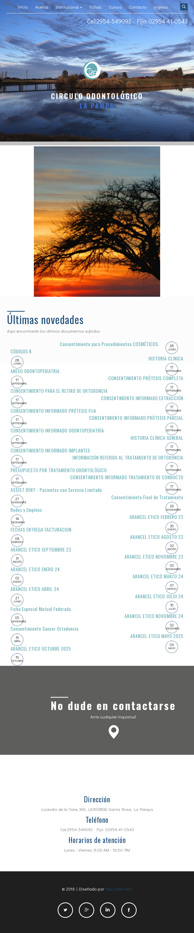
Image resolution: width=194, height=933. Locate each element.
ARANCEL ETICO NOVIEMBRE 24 (153, 615)
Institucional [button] (69, 7)
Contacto (138, 7)
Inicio (23, 7)
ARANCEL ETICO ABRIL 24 (35, 588)
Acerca (41, 7)
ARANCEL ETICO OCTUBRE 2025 (41, 648)
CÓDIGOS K (21, 351)
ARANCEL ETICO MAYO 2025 (156, 635)
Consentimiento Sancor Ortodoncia (45, 628)
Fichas (95, 7)
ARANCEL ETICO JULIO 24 (159, 596)
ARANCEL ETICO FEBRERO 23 (156, 516)
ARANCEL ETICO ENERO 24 (35, 569)
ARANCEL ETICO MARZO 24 (158, 576)
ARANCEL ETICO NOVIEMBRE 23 (153, 556)
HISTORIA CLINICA (166, 358)
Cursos (115, 7)
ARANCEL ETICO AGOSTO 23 (156, 536)
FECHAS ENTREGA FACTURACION (41, 529)
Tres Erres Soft (118, 889)
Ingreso (161, 7)
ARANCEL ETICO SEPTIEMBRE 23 (41, 549)
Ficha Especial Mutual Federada (41, 608)
